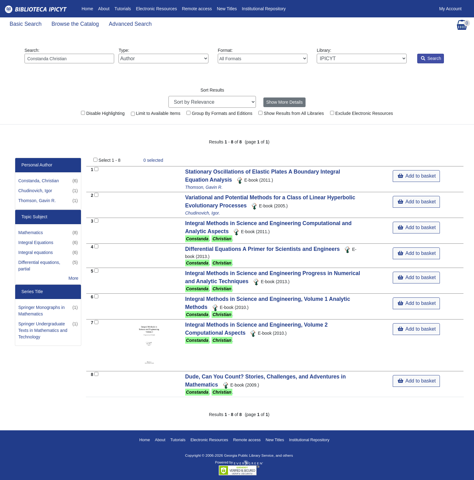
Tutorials (122, 8)
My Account (450, 8)
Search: (69, 55)
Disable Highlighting (103, 113)
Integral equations (35, 252)
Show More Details (284, 102)
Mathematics (30, 232)
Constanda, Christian (38, 180)
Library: (361, 55)
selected (153, 160)
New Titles (227, 8)
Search (431, 58)
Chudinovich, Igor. (202, 213)
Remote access (197, 8)
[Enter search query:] (69, 58)
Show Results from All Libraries (291, 113)
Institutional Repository (264, 8)
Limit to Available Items (156, 113)
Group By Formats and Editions (219, 113)
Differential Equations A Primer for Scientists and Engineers (263, 249)
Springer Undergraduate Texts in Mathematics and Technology (42, 330)
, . (209, 238)
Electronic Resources (156, 8)
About (104, 8)
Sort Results (212, 90)
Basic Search (26, 24)
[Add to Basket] (96, 169)
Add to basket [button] (417, 176)
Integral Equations (35, 242)
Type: (163, 55)
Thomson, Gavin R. (37, 200)
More (73, 278)
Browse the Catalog (75, 24)
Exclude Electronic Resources (361, 113)
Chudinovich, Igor (35, 190)
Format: (262, 55)
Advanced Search (130, 24)
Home (89, 8)
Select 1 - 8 (110, 160)
